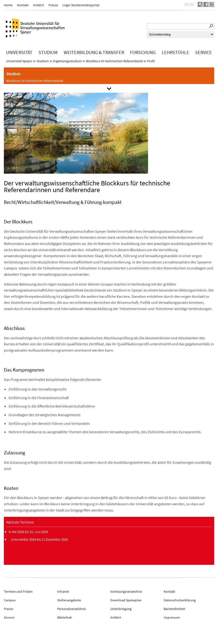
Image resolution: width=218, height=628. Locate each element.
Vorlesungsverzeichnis (126, 591)
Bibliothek (64, 617)
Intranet (63, 591)
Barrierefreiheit (174, 609)
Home (8, 5)
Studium (43, 61)
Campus (10, 600)
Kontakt (23, 5)
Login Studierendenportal (81, 5)
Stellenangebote (69, 600)
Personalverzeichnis (71, 609)
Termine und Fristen (18, 591)
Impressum (172, 617)
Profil (151, 61)
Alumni (9, 617)
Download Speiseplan (126, 600)
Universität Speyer (19, 61)
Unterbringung (120, 609)
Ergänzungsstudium (67, 61)
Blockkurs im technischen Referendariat (114, 61)
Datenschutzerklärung (180, 600)
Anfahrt (38, 5)
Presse (53, 5)
